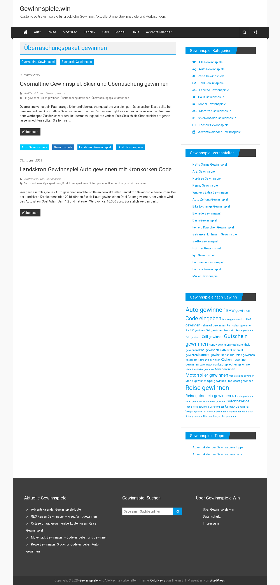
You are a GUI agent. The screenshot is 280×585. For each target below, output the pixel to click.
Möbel (120, 32)
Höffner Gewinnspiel (206, 248)
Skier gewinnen (50, 98)
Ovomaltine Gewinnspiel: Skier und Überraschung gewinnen (94, 84)
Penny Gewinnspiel (205, 185)
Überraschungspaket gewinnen (110, 98)
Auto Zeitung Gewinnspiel (210, 199)
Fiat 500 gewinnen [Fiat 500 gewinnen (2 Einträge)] (195, 330)
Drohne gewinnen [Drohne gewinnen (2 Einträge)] (231, 319)
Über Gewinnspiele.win (218, 509)
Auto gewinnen (33, 183)
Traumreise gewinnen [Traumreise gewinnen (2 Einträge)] (197, 406)
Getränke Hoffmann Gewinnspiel (215, 234)
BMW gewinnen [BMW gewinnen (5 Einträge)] (238, 311)
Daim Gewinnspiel (204, 220)
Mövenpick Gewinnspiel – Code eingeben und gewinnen (69, 537)
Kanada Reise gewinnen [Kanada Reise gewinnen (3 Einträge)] (240, 355)
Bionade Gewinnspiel (206, 213)
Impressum (211, 523)
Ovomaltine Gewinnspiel (38, 61)
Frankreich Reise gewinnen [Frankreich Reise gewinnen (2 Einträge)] (238, 330)
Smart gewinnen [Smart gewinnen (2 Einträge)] (194, 401)
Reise (52, 32)
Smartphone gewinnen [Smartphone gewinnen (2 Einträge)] (214, 401)
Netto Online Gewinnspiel (209, 164)
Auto (37, 32)
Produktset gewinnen (75, 183)
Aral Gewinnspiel (203, 171)
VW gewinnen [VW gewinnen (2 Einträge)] (234, 411)
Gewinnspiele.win (45, 8)
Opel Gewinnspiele (130, 147)
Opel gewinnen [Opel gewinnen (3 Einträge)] (216, 381)
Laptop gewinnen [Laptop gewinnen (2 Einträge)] (209, 364)
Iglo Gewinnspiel (203, 255)
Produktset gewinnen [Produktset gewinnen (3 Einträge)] (240, 381)
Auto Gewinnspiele (34, 147)
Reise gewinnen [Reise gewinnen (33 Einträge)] (207, 387)
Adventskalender (159, 32)
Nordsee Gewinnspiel (206, 178)
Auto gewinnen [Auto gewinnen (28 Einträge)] (206, 309)
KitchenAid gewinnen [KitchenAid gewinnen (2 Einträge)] (209, 360)
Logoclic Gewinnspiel (206, 269)
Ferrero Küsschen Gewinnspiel (213, 227)
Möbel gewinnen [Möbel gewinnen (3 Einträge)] (196, 381)
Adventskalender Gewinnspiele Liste (217, 454)
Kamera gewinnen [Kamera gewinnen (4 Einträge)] (211, 355)
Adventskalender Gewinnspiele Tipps (217, 447)
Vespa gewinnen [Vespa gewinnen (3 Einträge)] (196, 411)
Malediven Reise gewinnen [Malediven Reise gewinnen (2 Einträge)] (200, 369)
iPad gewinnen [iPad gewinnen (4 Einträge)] (208, 350)
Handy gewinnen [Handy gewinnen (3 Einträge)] (219, 344)
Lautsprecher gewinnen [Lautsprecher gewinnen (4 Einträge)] (235, 364)
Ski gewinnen (32, 98)
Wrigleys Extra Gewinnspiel (210, 192)
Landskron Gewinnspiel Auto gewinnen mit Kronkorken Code (96, 169)
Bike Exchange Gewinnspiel (211, 206)
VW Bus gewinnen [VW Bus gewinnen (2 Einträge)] (216, 411)
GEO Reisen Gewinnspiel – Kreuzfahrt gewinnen (64, 516)
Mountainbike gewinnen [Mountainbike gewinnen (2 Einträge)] (241, 375)
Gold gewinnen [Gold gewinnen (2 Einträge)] (193, 337)
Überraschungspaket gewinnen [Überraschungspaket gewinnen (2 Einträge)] (219, 416)
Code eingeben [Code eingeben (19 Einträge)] (203, 318)
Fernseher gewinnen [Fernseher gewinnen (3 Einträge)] (239, 325)
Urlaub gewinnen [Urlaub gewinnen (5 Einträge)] (237, 406)
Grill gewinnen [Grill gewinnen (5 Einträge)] (212, 337)
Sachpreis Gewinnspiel (77, 61)
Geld (105, 32)
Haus (135, 32)
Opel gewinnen (52, 183)
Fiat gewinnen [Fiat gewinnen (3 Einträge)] (214, 330)
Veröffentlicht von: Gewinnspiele (42, 93)
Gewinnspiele (63, 147)
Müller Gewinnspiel (205, 276)
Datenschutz (212, 516)
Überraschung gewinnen (75, 98)
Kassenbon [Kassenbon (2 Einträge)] (191, 360)
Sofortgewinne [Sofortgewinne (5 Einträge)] (238, 401)
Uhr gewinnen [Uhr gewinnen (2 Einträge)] (217, 406)
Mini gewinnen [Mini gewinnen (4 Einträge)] (225, 369)
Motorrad (70, 32)
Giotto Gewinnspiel (205, 241)
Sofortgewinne (98, 183)
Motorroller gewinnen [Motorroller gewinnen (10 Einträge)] (207, 375)
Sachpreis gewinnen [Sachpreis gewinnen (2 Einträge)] (242, 396)
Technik (89, 32)
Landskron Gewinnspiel (95, 147)
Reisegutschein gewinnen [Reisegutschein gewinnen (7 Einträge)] (208, 395)
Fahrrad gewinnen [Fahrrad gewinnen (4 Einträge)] (213, 325)
